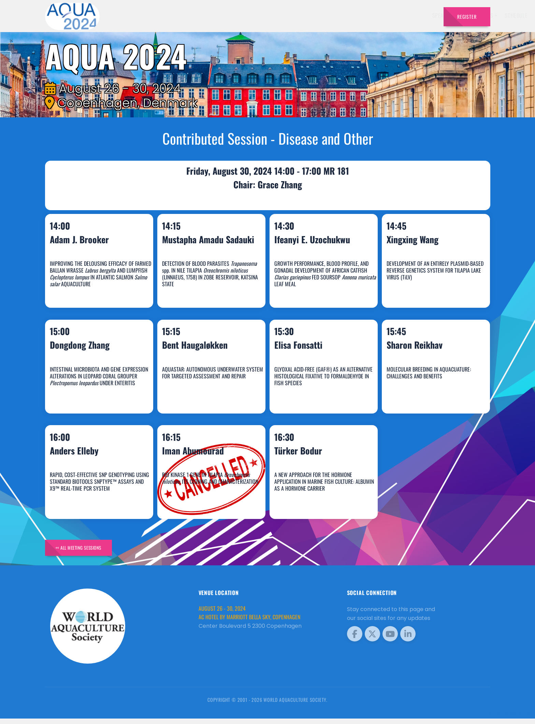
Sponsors (359, 15)
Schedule (328, 15)
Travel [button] (421, 15)
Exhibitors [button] (292, 15)
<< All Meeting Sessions (85, 551)
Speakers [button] (255, 15)
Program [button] (390, 15)
